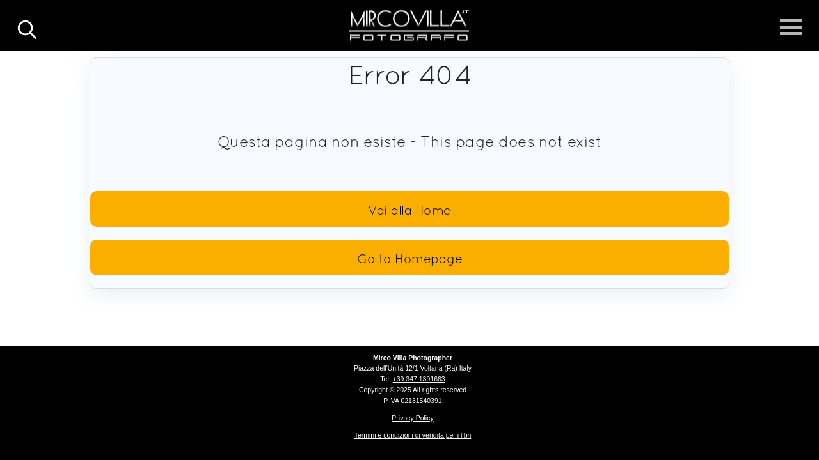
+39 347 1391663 (419, 379)
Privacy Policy (412, 418)
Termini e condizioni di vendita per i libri (413, 435)
